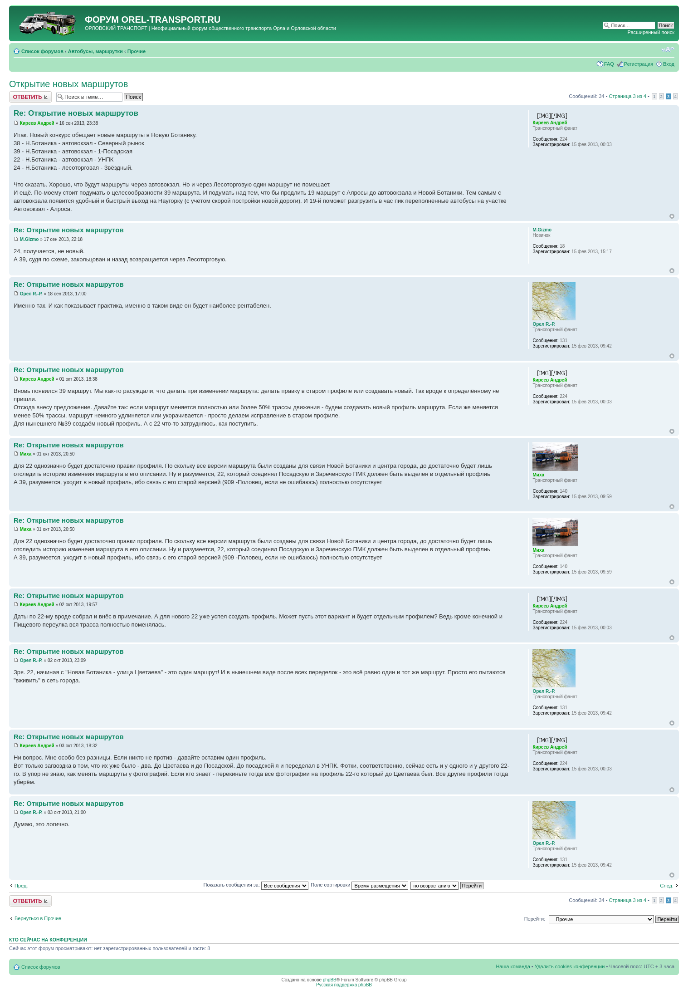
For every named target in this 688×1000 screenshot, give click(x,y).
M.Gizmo (29, 239)
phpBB (330, 979)
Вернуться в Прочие (38, 918)
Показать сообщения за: (256, 884)
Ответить (30, 97)
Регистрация (638, 64)
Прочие (136, 51)
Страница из (627, 96)
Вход (668, 64)
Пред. (21, 885)
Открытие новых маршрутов (68, 84)
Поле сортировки (359, 884)
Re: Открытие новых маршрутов (76, 113)
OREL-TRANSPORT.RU (170, 20)
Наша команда (513, 966)
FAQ (609, 64)
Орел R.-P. (31, 293)
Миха (26, 453)
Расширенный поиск (650, 32)
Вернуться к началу (671, 216)
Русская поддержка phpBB (344, 984)
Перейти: (535, 919)
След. (666, 885)
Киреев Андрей (37, 123)
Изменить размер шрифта (667, 49)
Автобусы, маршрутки (95, 51)
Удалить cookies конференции (570, 966)
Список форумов (42, 51)
